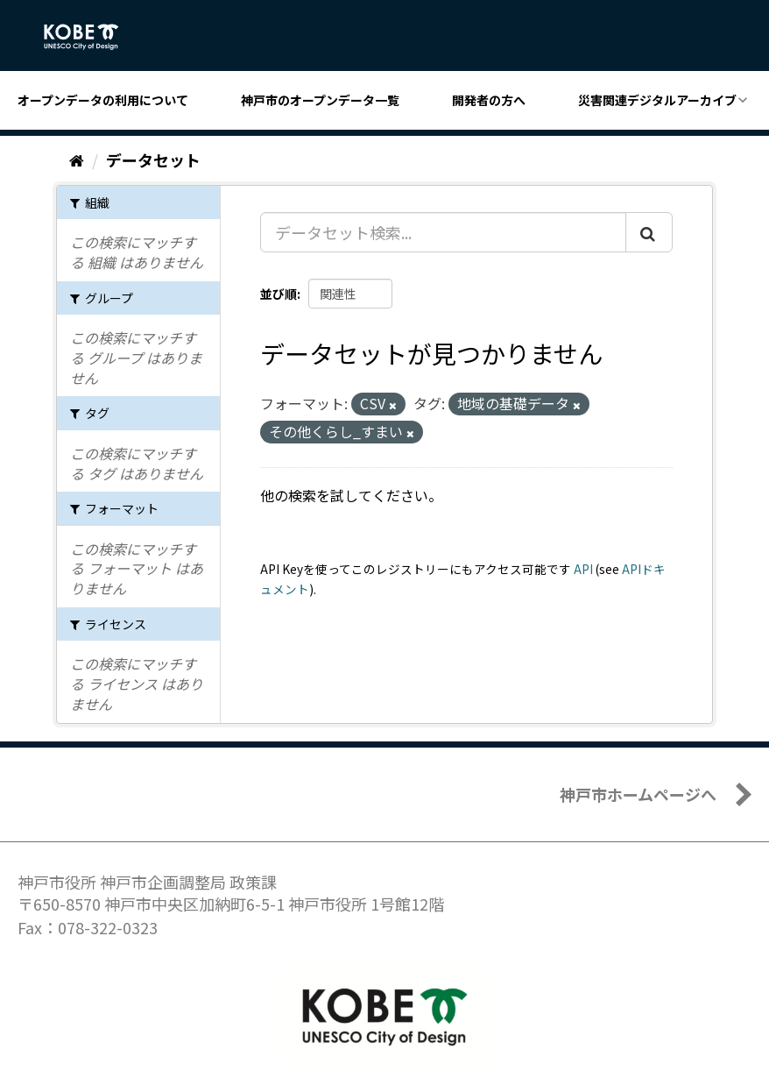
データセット (153, 159)
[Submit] (649, 232)
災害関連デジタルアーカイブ (657, 100)
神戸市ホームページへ (638, 794)
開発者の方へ (489, 100)
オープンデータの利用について (103, 100)
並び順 (278, 293)
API (583, 569)
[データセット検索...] (443, 232)
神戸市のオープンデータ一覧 (320, 100)
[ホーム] (76, 159)
